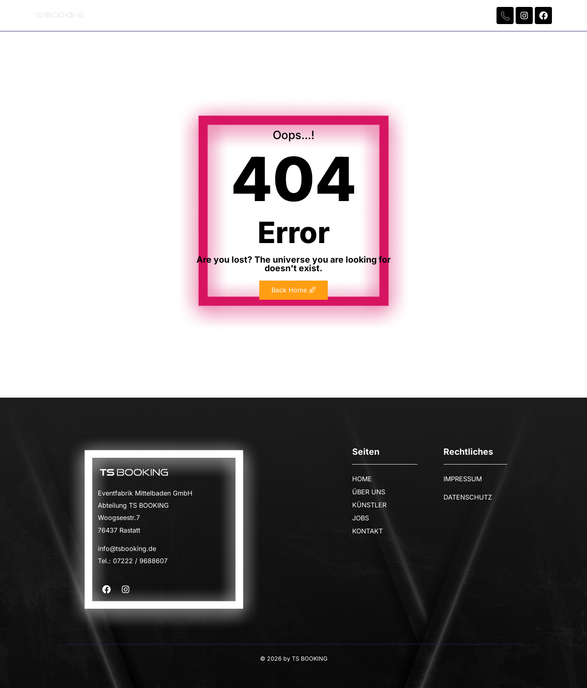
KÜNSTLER (293, 15)
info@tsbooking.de (127, 548)
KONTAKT (394, 15)
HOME (183, 15)
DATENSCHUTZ (468, 497)
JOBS (344, 15)
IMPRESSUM (463, 479)
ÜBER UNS (234, 15)
